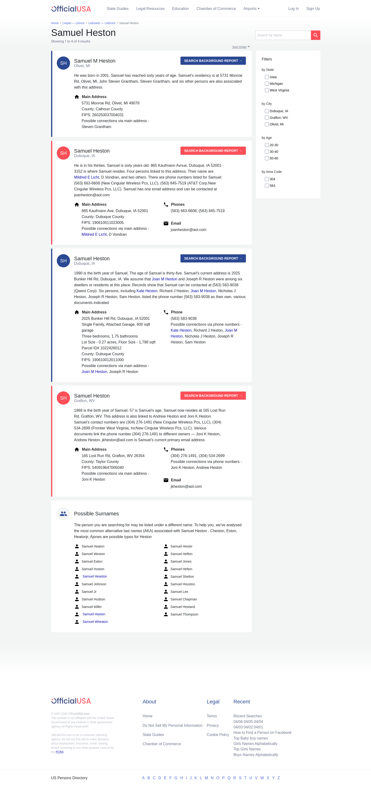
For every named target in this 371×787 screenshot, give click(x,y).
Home (148, 715)
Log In (293, 9)
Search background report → (213, 61)
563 (272, 186)
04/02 (247, 726)
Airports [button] (249, 9)
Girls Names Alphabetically (254, 743)
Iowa (273, 77)
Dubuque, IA (279, 111)
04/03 (237, 726)
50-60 (274, 158)
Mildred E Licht (86, 177)
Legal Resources (150, 9)
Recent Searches (246, 715)
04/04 (257, 721)
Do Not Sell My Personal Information (173, 724)
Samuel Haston (89, 614)
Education (180, 9)
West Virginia (279, 90)
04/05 (247, 721)
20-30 (274, 145)
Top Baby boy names (249, 738)
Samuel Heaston (90, 576)
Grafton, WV (279, 117)
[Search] (283, 35)
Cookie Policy (218, 734)
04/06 (237, 721)
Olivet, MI (277, 124)
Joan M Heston (164, 279)
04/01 (257, 726)
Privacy (213, 724)
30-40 (274, 152)
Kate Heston (147, 291)
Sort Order (239, 47)
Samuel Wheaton (91, 622)
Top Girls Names (246, 749)
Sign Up (313, 9)
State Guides (118, 9)
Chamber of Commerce (216, 9)
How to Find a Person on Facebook (262, 732)
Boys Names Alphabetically (255, 755)
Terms (212, 715)
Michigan (276, 83)
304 (272, 179)
